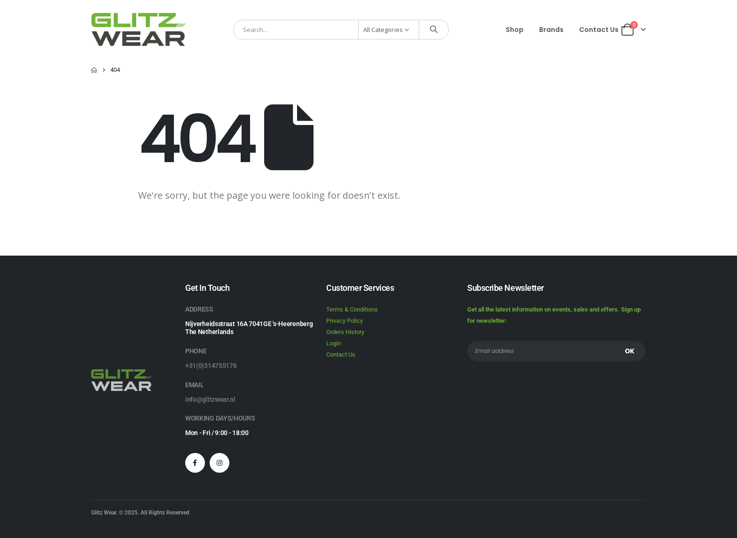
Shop (515, 29)
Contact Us (599, 29)
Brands (551, 29)
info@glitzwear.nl (210, 399)
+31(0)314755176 (211, 365)
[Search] (433, 29)
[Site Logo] (138, 29)
